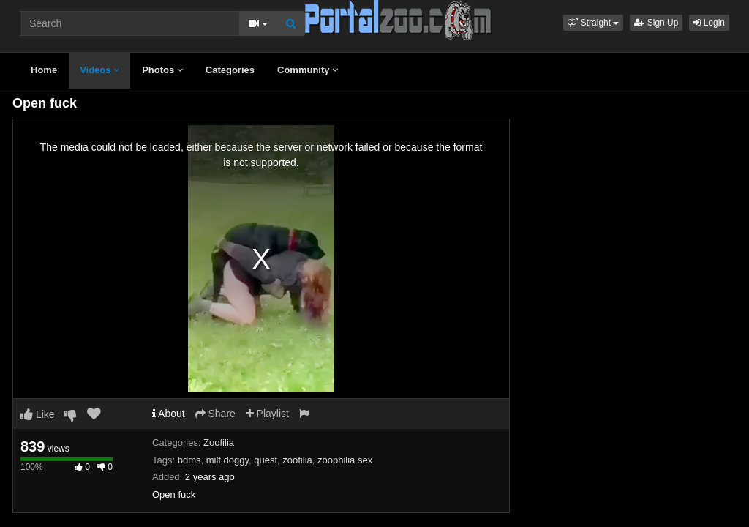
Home (44, 69)
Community (307, 69)
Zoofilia (218, 442)
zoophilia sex (344, 460)
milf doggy (227, 460)
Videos (99, 69)
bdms (189, 460)
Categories (230, 69)
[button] (593, 23)
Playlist (267, 413)
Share (215, 413)
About (168, 413)
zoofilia (297, 460)
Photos (162, 69)
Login (709, 23)
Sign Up (656, 23)
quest (265, 460)
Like (37, 414)
